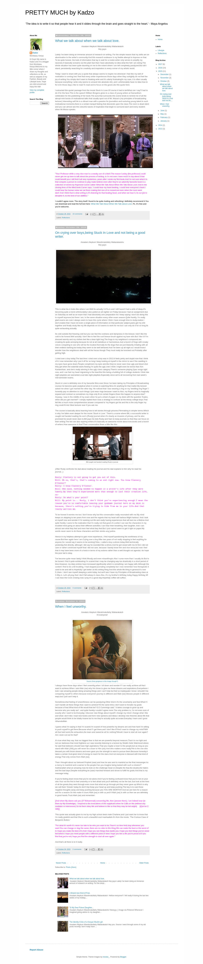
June (162, 111)
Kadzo (35, 53)
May (162, 114)
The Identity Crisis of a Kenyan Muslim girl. (86, 922)
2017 (160, 64)
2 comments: (77, 849)
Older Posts (144, 863)
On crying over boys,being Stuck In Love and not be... (166, 97)
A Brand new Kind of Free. (79, 893)
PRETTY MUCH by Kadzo (59, 12)
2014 (160, 125)
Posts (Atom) (71, 867)
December (164, 74)
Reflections (66, 217)
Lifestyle (161, 50)
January (163, 121)
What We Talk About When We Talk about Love (111, 204)
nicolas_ (106, 957)
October (163, 81)
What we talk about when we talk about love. (87, 41)
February (164, 117)
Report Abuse (36, 950)
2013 (160, 129)
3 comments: (77, 588)
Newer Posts (61, 863)
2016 (160, 68)
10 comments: (78, 214)
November (164, 78)
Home (102, 863)
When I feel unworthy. (70, 606)
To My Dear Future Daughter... (81, 908)
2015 (160, 71)
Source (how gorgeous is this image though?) (102, 681)
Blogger (123, 957)
